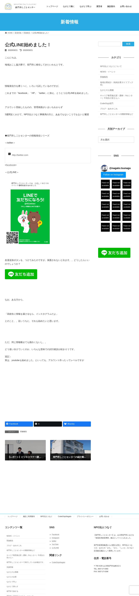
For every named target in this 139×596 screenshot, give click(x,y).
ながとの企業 (12, 577)
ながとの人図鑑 (107, 90)
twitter (54, 541)
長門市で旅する (12, 591)
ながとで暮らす (12, 586)
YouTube (55, 544)
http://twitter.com (18, 154)
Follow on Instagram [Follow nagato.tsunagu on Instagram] (113, 175)
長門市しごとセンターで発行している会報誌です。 (26, 562)
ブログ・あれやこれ (109, 109)
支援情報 (10, 567)
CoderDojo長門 (106, 103)
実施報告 (23, 432)
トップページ (13, 516)
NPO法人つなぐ (46, 516)
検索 (128, 44)
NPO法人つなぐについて (111, 66)
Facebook (55, 535)
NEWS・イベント (108, 72)
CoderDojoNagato (64, 516)
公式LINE (55, 548)
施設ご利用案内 (29, 516)
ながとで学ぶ (12, 582)
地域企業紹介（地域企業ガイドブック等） (116, 83)
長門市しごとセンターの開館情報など (116, 114)
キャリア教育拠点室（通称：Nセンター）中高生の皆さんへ (116, 96)
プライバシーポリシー (85, 516)
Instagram (55, 538)
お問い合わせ (104, 516)
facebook (10, 165)
